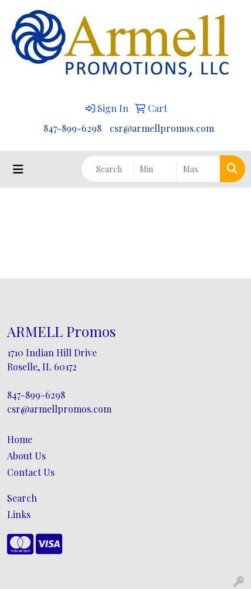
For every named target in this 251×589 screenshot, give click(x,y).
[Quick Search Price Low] (155, 168)
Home (19, 439)
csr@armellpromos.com (162, 128)
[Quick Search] (107, 168)
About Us (26, 456)
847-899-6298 (72, 128)
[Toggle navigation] (18, 169)
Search (22, 498)
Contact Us (31, 472)
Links (18, 514)
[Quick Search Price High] (199, 168)
